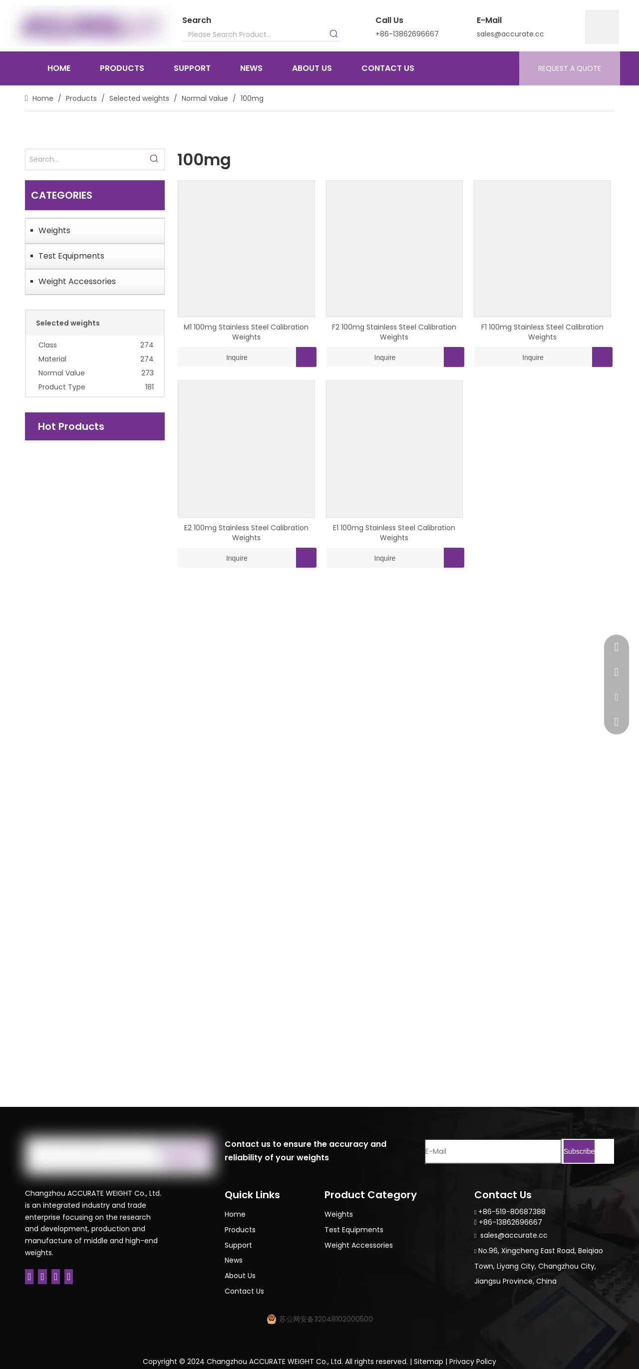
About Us (240, 1276)
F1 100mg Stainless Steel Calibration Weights (542, 332)
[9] (602, 27)
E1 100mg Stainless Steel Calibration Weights (394, 533)
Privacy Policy (472, 1362)
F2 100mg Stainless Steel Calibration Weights (394, 332)
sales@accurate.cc (510, 34)
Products (240, 1230)
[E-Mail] (493, 1151)
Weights (54, 230)
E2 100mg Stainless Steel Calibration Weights (246, 533)
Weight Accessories (77, 281)
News (234, 1260)
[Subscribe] (579, 1151)
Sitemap (428, 1362)
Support (238, 1245)
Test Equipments (71, 256)
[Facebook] (29, 1276)
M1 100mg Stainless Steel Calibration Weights (246, 332)
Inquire (213, 357)
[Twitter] (55, 1276)
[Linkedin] (42, 1276)
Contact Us (244, 1291)
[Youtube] (68, 1276)
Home (235, 1214)
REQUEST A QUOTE (569, 68)
